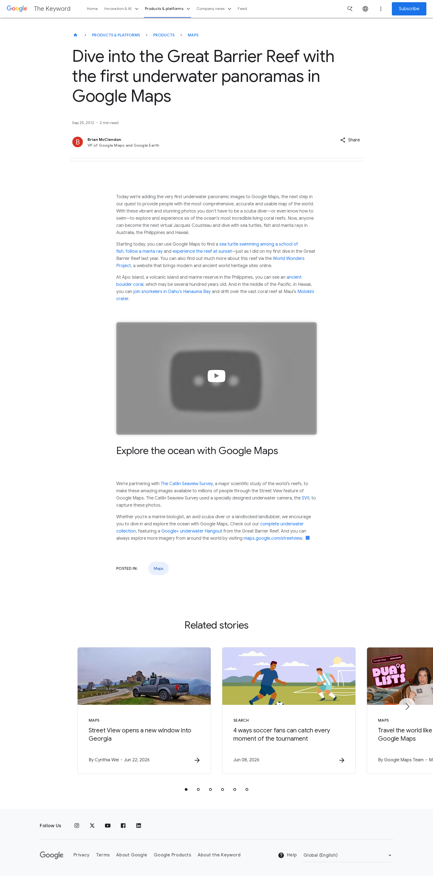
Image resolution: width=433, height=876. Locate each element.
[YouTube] (107, 825)
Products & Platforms (116, 35)
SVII (305, 498)
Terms (103, 855)
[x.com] (92, 825)
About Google (131, 855)
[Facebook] (123, 825)
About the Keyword (219, 855)
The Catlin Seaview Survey (187, 484)
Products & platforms (168, 9)
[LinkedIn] (138, 825)
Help (287, 855)
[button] (350, 140)
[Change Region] (348, 855)
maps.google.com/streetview (273, 538)
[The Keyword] (75, 35)
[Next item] (407, 706)
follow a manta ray (144, 251)
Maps (193, 35)
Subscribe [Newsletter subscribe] (409, 9)
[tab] (186, 789)
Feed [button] (242, 8)
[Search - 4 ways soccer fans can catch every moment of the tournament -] (288, 710)
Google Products (172, 855)
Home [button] (92, 8)
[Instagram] (76, 825)
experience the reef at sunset (202, 251)
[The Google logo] (52, 855)
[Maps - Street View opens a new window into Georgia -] (144, 710)
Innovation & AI (122, 9)
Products (164, 35)
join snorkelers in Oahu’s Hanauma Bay (172, 291)
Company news (215, 9)
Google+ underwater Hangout (191, 531)
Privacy (81, 855)
